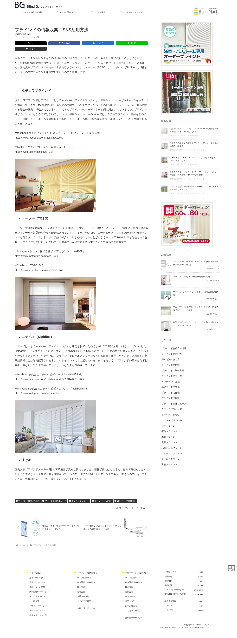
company (200, 580)
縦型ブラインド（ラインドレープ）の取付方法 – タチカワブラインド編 (195, 324)
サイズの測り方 (84, 572)
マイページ (169, 605)
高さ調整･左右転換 (133, 577)
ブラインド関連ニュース (54, 495)
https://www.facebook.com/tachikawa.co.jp (39, 132)
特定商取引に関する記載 (175, 589)
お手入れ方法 (83, 591)
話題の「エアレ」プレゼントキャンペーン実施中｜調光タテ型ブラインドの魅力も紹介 (194, 130)
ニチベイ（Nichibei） (125, 495)
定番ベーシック (36, 572)
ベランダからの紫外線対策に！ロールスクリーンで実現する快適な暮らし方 (194, 188)
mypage (201, 605)
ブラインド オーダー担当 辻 (27, 37)
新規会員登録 (170, 596)
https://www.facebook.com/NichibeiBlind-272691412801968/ (49, 373)
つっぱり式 (34, 596)
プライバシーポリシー (174, 585)
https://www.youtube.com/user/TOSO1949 (39, 264)
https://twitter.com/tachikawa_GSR (34, 146)
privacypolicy (198, 585)
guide (201, 567)
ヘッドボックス (132, 591)
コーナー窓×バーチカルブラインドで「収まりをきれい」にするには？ (193, 159)
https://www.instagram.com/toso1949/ (36, 250)
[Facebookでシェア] (47, 43)
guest (201, 596)
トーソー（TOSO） (102, 495)
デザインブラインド (38, 601)
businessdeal (198, 589)
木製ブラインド (36, 605)
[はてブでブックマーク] (68, 43)
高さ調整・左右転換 (86, 577)
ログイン (168, 600)
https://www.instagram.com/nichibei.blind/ (38, 387)
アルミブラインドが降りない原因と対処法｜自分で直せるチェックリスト (195, 308)
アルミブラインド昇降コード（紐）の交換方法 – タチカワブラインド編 (195, 263)
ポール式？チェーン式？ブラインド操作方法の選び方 (195, 293)
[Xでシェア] (25, 43)
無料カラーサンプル (86, 603)
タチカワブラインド (79, 495)
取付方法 (81, 582)
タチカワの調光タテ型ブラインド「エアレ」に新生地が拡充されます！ (194, 144)
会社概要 (168, 580)
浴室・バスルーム (37, 577)
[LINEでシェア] (90, 43)
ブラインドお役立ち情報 (28, 495)
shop (202, 576)
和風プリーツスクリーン (40, 610)
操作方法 (81, 587)
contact (200, 571)
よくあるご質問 (84, 596)
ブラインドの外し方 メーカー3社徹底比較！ (192, 276)
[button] (112, 43)
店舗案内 (168, 576)
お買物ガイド (170, 567)
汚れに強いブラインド (39, 587)
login (201, 601)
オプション (130, 596)
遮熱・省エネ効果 (37, 582)
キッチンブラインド (38, 591)
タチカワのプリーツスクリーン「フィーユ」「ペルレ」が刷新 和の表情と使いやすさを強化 (194, 173)
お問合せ (168, 571)
